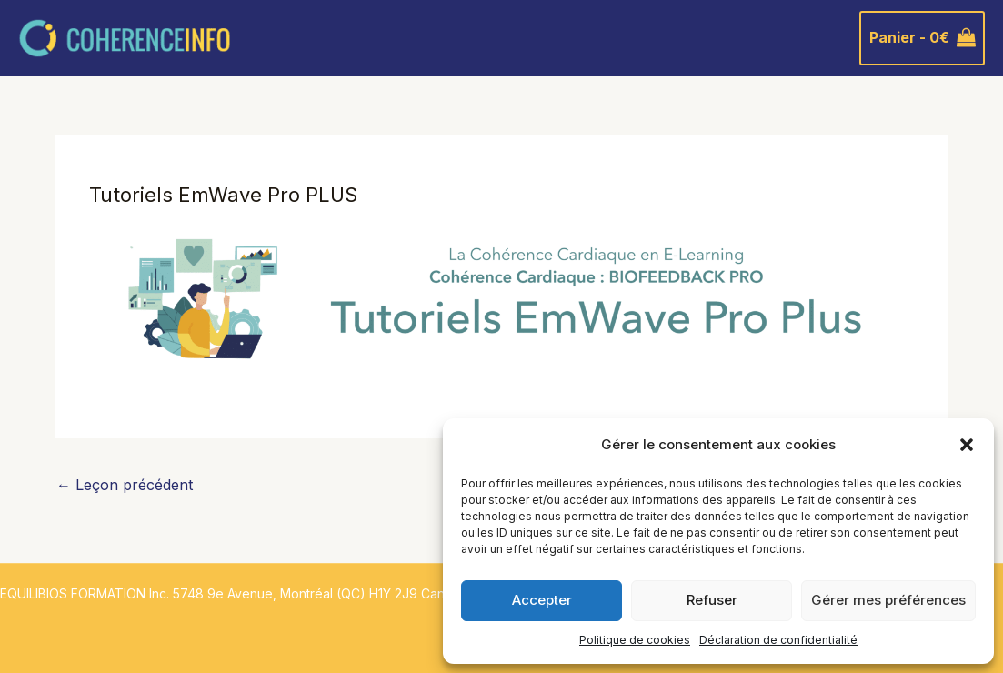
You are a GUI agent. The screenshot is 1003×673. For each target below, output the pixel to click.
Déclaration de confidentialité (778, 640)
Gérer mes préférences (888, 599)
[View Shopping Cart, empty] (922, 38)
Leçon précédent (124, 485)
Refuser (712, 599)
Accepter (542, 599)
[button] (967, 445)
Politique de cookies (634, 640)
